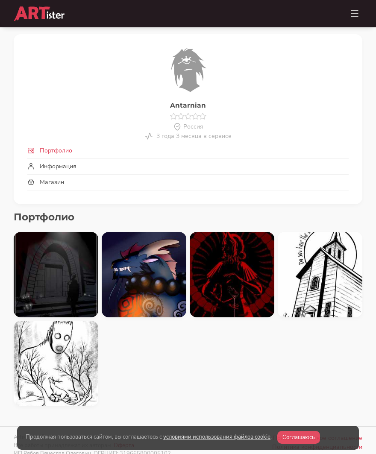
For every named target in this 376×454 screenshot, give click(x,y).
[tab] (188, 150)
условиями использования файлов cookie (216, 437)
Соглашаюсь (298, 437)
